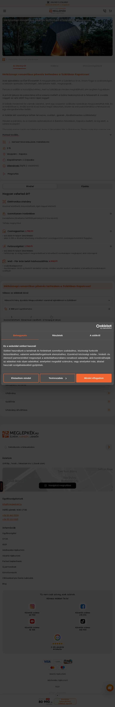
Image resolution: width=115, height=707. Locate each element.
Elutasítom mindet (21, 378)
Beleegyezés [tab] (20, 335)
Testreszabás (57, 378)
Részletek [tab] (57, 335)
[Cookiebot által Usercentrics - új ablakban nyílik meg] (98, 326)
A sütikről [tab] (95, 335)
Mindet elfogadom (94, 378)
